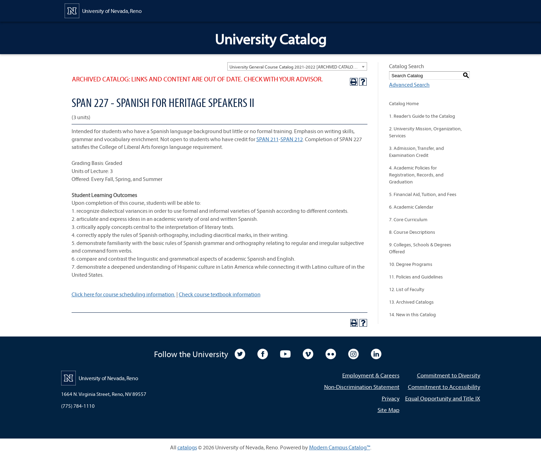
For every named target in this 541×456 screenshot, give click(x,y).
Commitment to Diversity (448, 375)
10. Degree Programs (410, 264)
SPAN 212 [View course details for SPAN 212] (291, 139)
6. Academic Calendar (411, 207)
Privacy (391, 398)
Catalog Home (404, 103)
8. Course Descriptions (412, 232)
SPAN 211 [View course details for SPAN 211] (267, 139)
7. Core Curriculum (408, 219)
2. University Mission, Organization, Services (425, 132)
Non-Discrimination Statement (362, 386)
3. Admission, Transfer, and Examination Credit (416, 151)
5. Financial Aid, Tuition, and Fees (422, 194)
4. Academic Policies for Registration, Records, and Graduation (416, 175)
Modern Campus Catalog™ (339, 447)
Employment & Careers (371, 375)
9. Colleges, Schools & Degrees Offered (420, 248)
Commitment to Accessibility (444, 386)
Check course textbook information (220, 294)
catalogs (187, 447)
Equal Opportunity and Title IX (442, 398)
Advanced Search (409, 84)
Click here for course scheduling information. (123, 294)
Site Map (389, 409)
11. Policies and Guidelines (416, 277)
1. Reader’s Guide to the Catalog (422, 116)
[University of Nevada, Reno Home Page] (103, 10)
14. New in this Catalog (412, 314)
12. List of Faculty (406, 289)
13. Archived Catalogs (411, 302)
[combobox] (297, 66)
